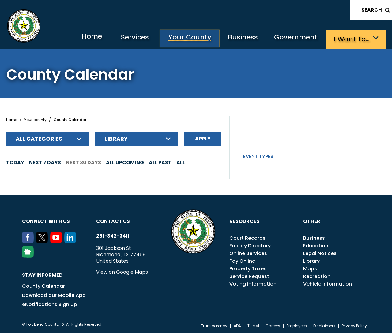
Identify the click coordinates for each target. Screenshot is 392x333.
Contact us (113, 220)
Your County (183, 38)
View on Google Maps (122, 271)
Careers (273, 325)
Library (311, 260)
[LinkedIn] (71, 241)
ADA (237, 325)
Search (371, 9)
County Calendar (43, 285)
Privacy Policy (354, 325)
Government (294, 38)
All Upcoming (125, 161)
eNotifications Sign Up (49, 303)
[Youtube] (57, 241)
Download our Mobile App (54, 294)
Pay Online (242, 260)
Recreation (316, 275)
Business (239, 38)
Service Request (249, 275)
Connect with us (46, 220)
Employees (297, 325)
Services (126, 38)
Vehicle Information (327, 283)
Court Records (247, 237)
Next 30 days (83, 161)
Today (15, 161)
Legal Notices (320, 252)
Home (81, 38)
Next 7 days (45, 161)
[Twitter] (43, 241)
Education (315, 244)
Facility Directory (250, 244)
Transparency (214, 325)
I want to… (352, 38)
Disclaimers (324, 325)
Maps (310, 267)
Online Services (248, 252)
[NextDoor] (29, 255)
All (180, 161)
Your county (35, 119)
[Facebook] (29, 241)
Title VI (253, 325)
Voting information (253, 283)
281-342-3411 (113, 235)
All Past (160, 161)
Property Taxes (247, 267)
